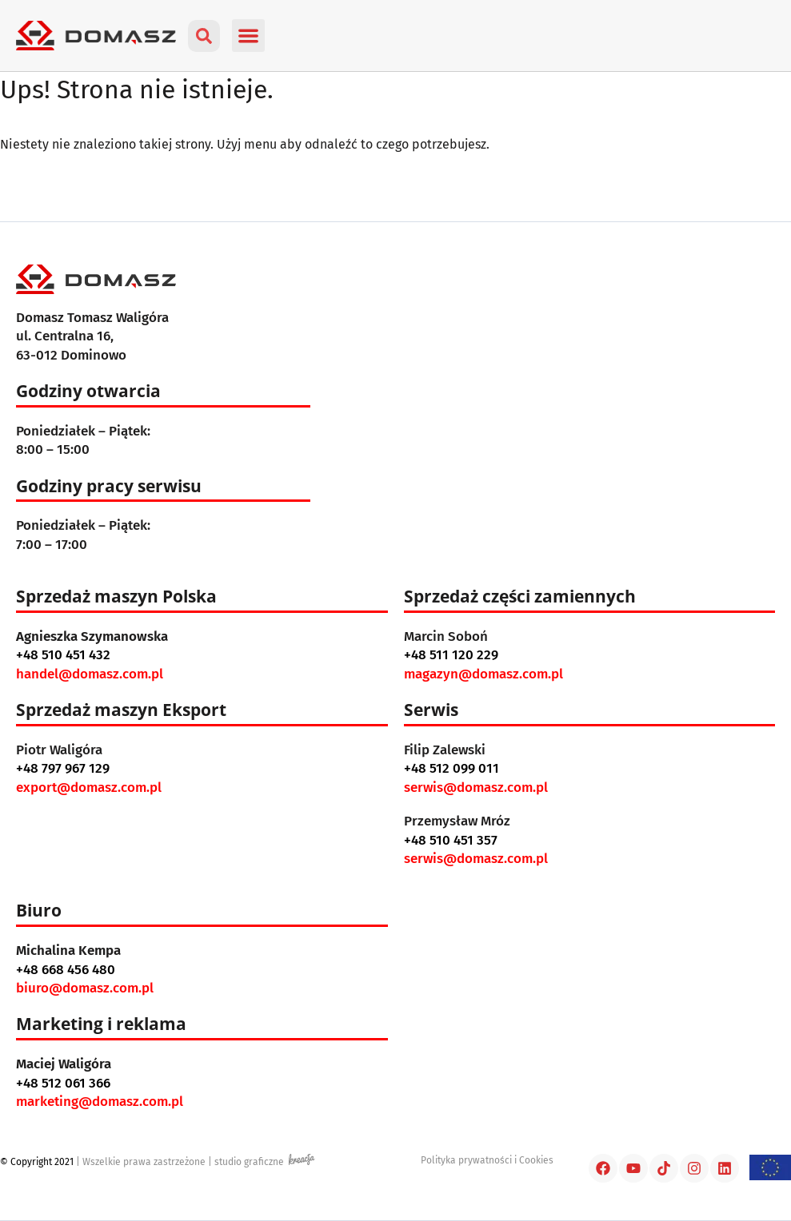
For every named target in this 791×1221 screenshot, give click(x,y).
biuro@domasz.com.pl (85, 988)
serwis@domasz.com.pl (476, 787)
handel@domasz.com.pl (89, 674)
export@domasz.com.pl (89, 787)
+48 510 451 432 (63, 654)
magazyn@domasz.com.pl (483, 674)
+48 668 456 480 (65, 969)
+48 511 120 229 (451, 654)
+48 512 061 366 (63, 1083)
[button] (248, 35)
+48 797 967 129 (63, 768)
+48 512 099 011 (451, 768)
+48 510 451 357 (450, 840)
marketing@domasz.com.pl (99, 1101)
